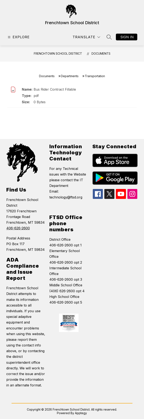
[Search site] (109, 37)
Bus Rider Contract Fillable (55, 89)
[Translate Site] (86, 37)
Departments (70, 76)
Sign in (127, 37)
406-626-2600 (18, 228)
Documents (101, 53)
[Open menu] (18, 37)
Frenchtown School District (58, 53)
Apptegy (81, 413)
